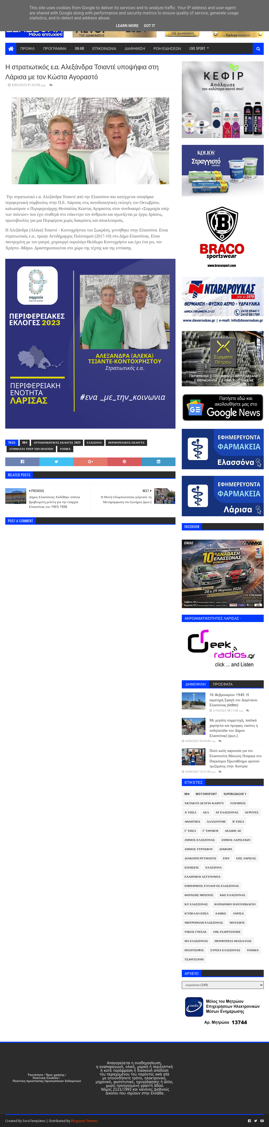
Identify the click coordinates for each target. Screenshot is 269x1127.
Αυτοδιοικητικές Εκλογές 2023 (57, 442)
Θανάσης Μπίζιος (198, 895)
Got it (149, 26)
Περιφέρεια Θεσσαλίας (233, 941)
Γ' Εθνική (210, 831)
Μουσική (237, 922)
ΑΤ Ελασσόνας (226, 812)
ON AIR (79, 48)
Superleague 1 (235, 794)
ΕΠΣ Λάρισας (246, 858)
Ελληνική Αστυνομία (202, 876)
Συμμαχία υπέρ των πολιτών (31, 448)
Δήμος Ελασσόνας (199, 840)
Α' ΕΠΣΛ (190, 812)
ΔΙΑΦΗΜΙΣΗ (135, 48)
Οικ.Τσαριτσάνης (226, 932)
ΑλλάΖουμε (216, 821)
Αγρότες (251, 812)
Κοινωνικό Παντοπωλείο (235, 904)
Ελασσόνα (94, 442)
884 (24, 442)
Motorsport (206, 794)
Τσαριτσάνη (193, 959)
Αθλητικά (192, 821)
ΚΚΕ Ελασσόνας (232, 895)
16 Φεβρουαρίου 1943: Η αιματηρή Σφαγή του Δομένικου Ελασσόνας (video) (233, 700)
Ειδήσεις (191, 867)
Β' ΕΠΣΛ (238, 821)
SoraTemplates (34, 1121)
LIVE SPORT (197, 48)
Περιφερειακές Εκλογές (126, 442)
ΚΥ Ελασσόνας (196, 904)
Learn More (127, 26)
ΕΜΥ (226, 858)
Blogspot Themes (84, 1121)
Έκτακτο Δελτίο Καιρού (204, 803)
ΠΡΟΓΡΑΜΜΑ (54, 48)
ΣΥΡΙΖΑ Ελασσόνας (225, 950)
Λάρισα (238, 913)
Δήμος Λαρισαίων (236, 840)
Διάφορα (225, 849)
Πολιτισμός (194, 950)
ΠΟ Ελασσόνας (196, 941)
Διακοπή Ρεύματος (200, 858)
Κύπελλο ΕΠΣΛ (196, 913)
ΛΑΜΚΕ (220, 913)
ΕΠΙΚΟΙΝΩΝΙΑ (104, 48)
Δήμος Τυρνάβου (198, 849)
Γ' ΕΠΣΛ (190, 831)
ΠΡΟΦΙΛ (27, 48)
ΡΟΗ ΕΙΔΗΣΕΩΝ (167, 48)
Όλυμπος (238, 803)
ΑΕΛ (206, 812)
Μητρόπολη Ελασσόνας (203, 922)
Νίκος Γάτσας (195, 932)
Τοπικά (65, 448)
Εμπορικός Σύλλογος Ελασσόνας (211, 886)
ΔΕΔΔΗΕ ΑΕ (233, 831)
